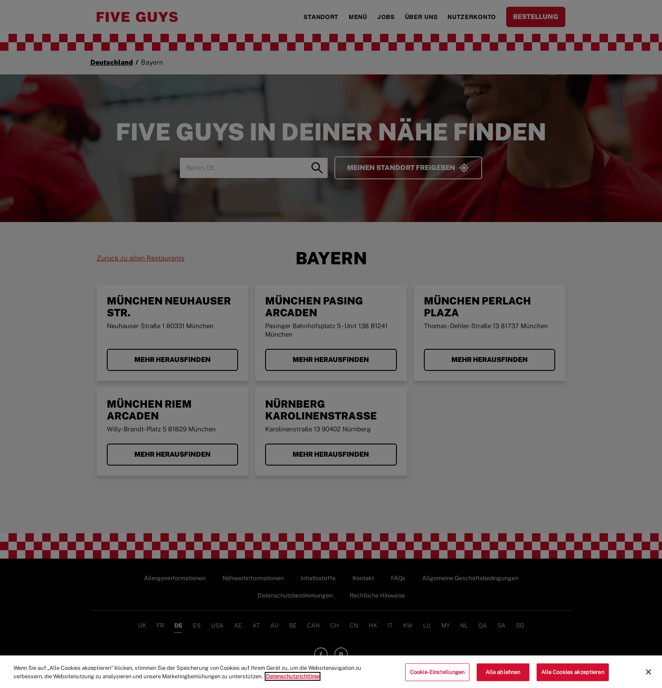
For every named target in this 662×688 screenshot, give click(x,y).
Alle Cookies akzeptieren (572, 675)
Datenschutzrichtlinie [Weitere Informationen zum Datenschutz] (292, 679)
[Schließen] (648, 675)
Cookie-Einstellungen (437, 675)
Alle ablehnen (503, 675)
